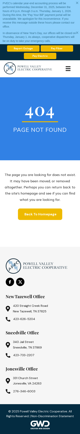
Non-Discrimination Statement (52, 416)
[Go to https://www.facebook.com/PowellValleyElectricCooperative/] (10, 282)
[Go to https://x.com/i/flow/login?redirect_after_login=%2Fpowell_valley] (20, 282)
